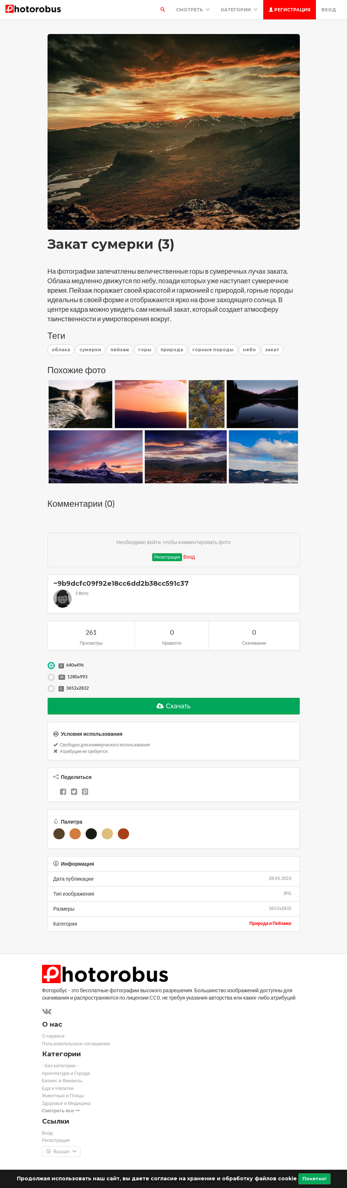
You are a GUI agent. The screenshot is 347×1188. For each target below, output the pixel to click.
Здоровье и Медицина (66, 1103)
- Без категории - (60, 1065)
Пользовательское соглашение (76, 1043)
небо (249, 349)
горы (144, 349)
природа (172, 349)
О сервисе (53, 1036)
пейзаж (119, 349)
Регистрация (289, 9)
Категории (239, 9)
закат (272, 349)
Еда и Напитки (58, 1088)
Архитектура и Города (66, 1073)
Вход (328, 9)
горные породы (213, 349)
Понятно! (314, 1178)
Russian (61, 1152)
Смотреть (193, 9)
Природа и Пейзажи (270, 923)
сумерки (90, 349)
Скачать (173, 706)
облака (61, 349)
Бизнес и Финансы (62, 1080)
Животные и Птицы (63, 1095)
